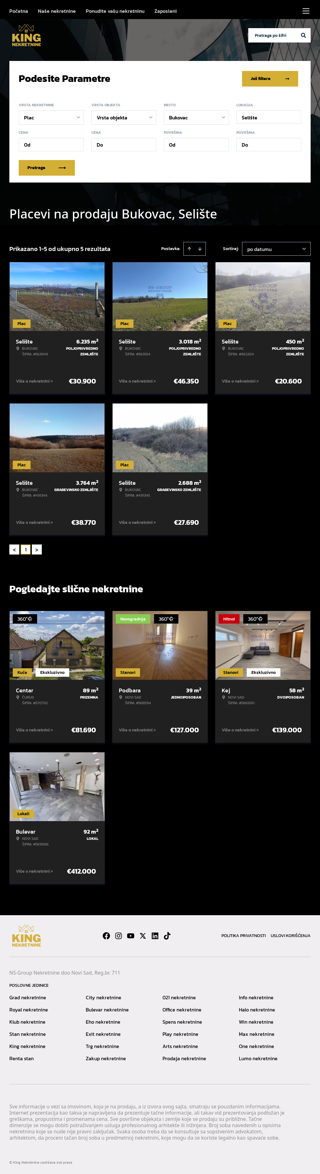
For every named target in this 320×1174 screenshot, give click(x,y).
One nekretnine (256, 1045)
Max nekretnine (256, 1033)
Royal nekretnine (28, 1009)
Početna (18, 11)
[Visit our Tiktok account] (167, 935)
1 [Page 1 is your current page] (26, 549)
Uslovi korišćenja (291, 935)
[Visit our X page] (143, 935)
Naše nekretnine (57, 11)
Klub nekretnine (27, 1021)
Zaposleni (165, 11)
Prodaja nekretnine (184, 1057)
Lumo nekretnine (258, 1057)
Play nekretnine (180, 1033)
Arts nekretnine (180, 1045)
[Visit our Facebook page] (106, 935)
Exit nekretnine (103, 1033)
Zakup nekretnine (106, 1057)
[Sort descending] (200, 248)
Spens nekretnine (182, 1021)
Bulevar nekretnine (107, 1009)
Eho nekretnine (103, 1021)
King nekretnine (27, 1045)
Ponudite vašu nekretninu (115, 11)
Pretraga (46, 167)
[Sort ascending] (189, 248)
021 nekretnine (179, 997)
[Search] (303, 35)
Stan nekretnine (27, 1033)
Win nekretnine (256, 1021)
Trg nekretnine (102, 1045)
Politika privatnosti (243, 935)
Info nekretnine (256, 997)
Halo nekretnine (257, 1009)
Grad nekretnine (27, 997)
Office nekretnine (181, 1009)
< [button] (14, 549)
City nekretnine (103, 997)
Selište (249, 117)
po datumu (259, 248)
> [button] (36, 549)
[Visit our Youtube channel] (130, 935)
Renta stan (21, 1057)
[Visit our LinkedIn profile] (155, 935)
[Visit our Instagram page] (118, 935)
